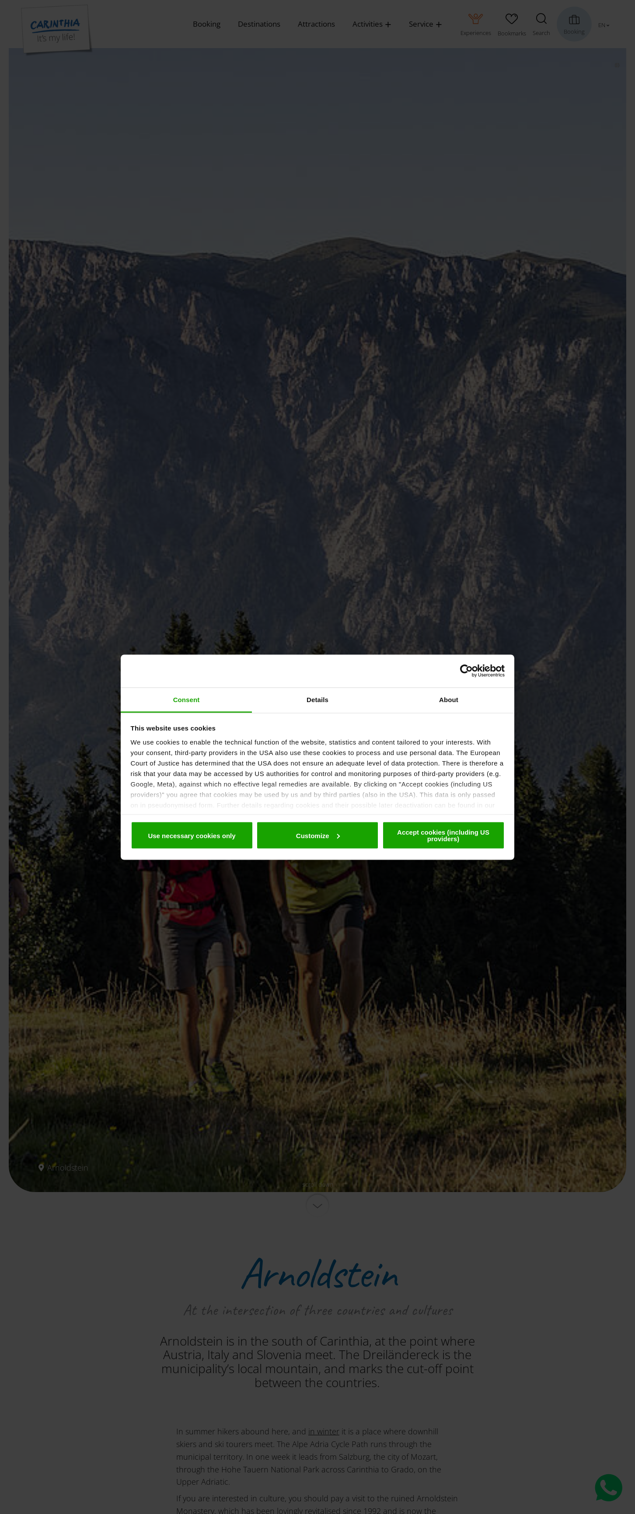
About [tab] (448, 699)
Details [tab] (317, 699)
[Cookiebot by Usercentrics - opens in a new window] (466, 671)
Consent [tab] (186, 699)
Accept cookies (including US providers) (443, 836)
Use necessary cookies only (191, 835)
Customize (318, 835)
